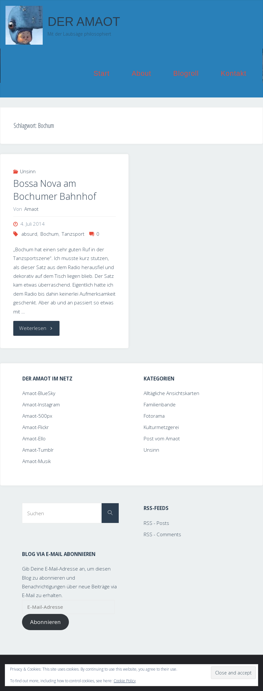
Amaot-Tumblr (38, 450)
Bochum (49, 234)
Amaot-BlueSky (38, 393)
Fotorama (154, 416)
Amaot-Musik (36, 461)
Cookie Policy (125, 681)
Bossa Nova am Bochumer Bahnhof (54, 189)
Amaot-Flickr (35, 427)
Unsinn (28, 171)
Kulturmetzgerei (161, 427)
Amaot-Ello (34, 438)
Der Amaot (84, 21)
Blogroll (186, 73)
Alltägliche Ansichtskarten (171, 393)
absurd (29, 234)
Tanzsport (73, 234)
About (141, 73)
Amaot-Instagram (41, 404)
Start (101, 73)
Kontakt (234, 73)
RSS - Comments (162, 534)
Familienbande (160, 404)
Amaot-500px (37, 416)
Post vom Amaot (162, 438)
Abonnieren (45, 622)
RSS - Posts (156, 523)
